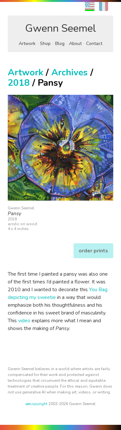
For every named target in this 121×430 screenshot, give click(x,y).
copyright (36, 403)
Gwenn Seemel (60, 28)
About (75, 43)
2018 (19, 83)
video (24, 320)
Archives (69, 72)
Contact (94, 43)
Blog (60, 43)
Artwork (27, 43)
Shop (45, 43)
